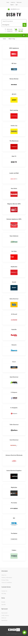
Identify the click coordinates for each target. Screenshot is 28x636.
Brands (3, 602)
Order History (5, 615)
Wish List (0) (8, 29)
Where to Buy (12, 38)
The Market (14, 533)
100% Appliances (14, 48)
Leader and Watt (14, 173)
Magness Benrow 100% (14, 203)
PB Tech (14, 63)
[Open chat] (24, 632)
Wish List (3, 618)
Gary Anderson (14, 236)
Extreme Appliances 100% (14, 219)
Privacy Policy (5, 580)
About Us (3, 575)
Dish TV (14, 156)
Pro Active (14, 502)
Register (12, 4)
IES (14, 518)
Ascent (14, 282)
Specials (3, 604)
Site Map (3, 593)
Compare (8, 31)
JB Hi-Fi (14, 94)
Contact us (13, 2)
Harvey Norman (14, 78)
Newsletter (4, 620)
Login (16, 4)
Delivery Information (6, 577)
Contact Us (4, 591)
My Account (19, 2)
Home (8, 2)
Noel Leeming (14, 110)
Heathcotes (14, 266)
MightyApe (14, 487)
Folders (14, 550)
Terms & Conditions (6, 582)
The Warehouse (14, 141)
